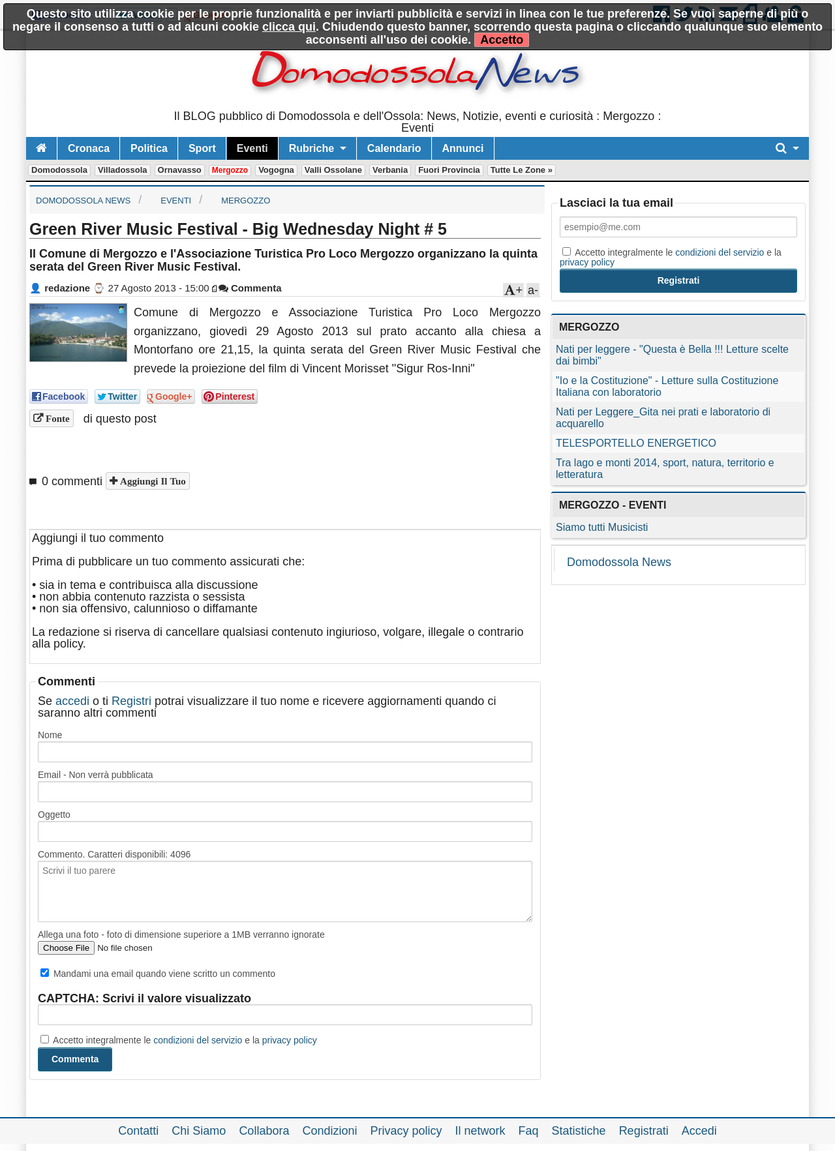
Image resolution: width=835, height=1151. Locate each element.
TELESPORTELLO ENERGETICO (636, 443)
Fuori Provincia (449, 170)
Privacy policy (406, 1130)
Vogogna (276, 170)
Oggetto (54, 814)
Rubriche (311, 148)
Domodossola (59, 170)
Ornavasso (180, 170)
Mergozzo (230, 170)
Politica (149, 148)
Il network (480, 1130)
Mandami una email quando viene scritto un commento (157, 973)
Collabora (264, 1130)
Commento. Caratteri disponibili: (114, 854)
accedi (72, 701)
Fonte (56, 418)
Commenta (250, 287)
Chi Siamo (199, 1130)
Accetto (501, 39)
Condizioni (329, 1130)
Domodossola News (619, 562)
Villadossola (122, 170)
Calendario (394, 148)
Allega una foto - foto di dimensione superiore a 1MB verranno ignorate (181, 934)
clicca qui (289, 26)
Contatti (138, 1130)
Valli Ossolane (333, 170)
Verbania (390, 170)
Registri (131, 701)
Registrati (644, 1130)
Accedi (699, 1130)
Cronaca (89, 148)
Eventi (252, 148)
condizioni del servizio (197, 1040)
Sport (202, 148)
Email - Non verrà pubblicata (95, 774)
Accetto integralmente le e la (178, 1040)
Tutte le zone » (522, 170)
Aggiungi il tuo (151, 481)
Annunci (463, 148)
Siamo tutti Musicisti (602, 527)
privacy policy (289, 1040)
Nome (50, 735)
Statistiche (579, 1130)
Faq (529, 1130)
